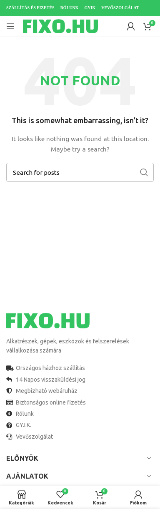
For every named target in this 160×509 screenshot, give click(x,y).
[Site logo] (60, 25)
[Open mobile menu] (10, 26)
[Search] (80, 172)
